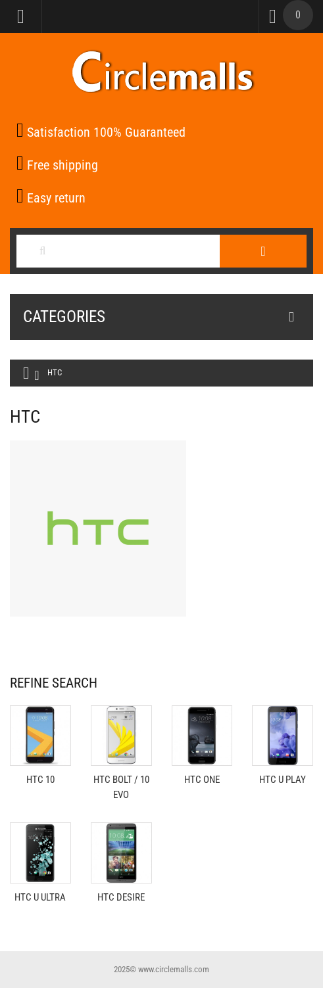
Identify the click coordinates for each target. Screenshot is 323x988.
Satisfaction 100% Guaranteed (101, 132)
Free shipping (57, 165)
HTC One (202, 780)
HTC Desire (121, 897)
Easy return (51, 198)
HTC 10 (40, 780)
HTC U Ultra (40, 897)
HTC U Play (282, 780)
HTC (54, 372)
